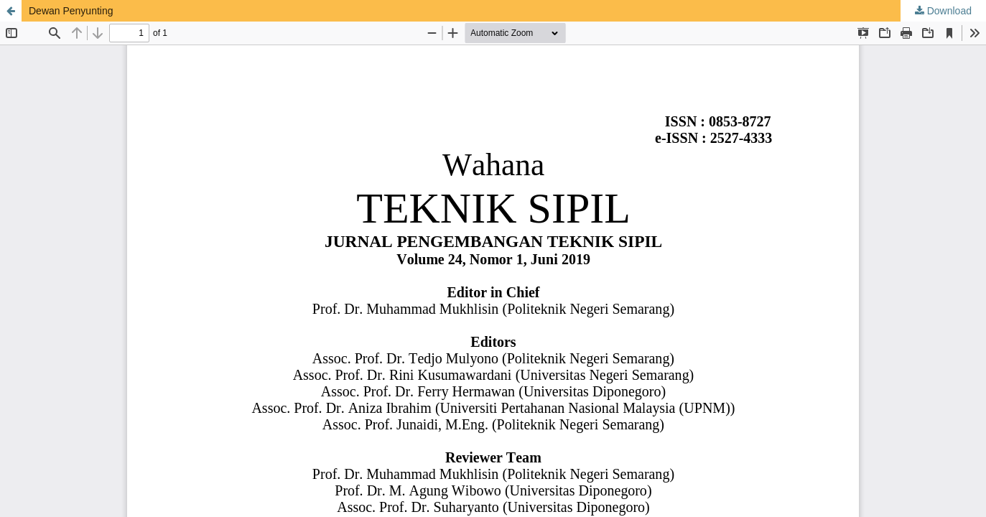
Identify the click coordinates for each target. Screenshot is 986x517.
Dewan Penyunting (71, 11)
